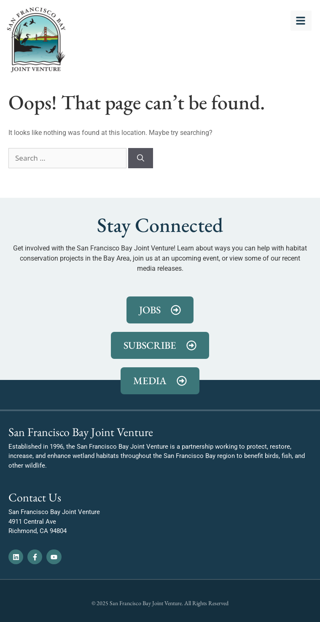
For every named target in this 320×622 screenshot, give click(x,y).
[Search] (140, 158)
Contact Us (34, 497)
